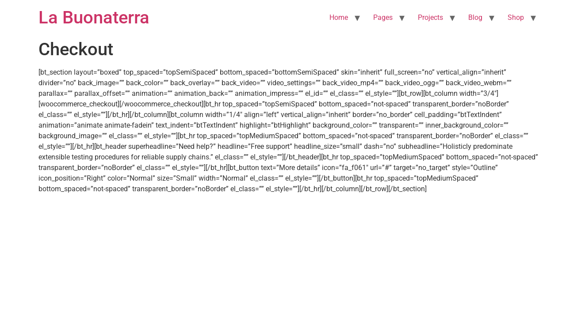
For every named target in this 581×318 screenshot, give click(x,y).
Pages (383, 17)
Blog (475, 17)
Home (338, 17)
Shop (516, 17)
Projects (430, 17)
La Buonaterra (93, 17)
